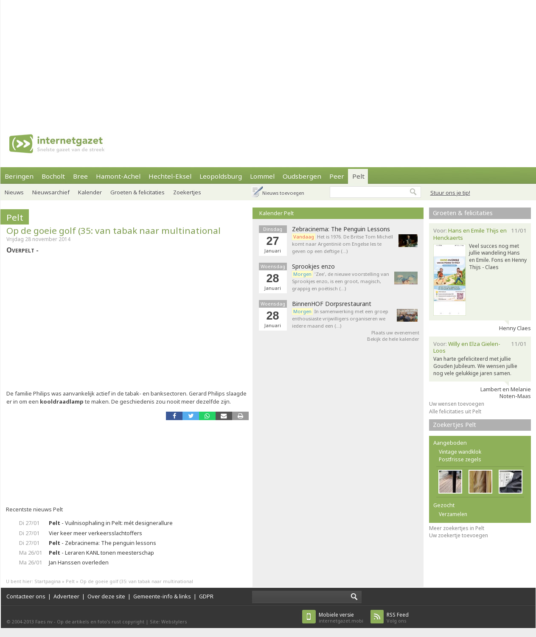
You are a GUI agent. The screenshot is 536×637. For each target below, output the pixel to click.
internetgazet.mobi (341, 618)
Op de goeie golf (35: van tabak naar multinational (113, 230)
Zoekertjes (187, 192)
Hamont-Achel (118, 176)
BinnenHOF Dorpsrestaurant (331, 304)
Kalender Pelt (276, 213)
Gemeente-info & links (162, 596)
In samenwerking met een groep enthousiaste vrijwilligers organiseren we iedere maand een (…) (340, 318)
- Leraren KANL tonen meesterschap (101, 552)
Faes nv (44, 621)
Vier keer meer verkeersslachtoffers (95, 533)
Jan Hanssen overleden (79, 562)
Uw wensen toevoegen (456, 403)
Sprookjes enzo (313, 266)
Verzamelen (453, 514)
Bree (80, 176)
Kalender (90, 192)
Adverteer (66, 596)
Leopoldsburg (220, 176)
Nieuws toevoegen (283, 193)
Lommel (262, 176)
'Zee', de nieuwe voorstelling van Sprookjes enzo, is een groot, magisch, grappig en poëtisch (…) (340, 281)
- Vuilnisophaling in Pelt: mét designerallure (111, 523)
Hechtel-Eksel (170, 176)
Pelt (358, 176)
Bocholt (53, 176)
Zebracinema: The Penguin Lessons (341, 229)
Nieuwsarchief (51, 192)
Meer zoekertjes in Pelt (456, 528)
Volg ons (398, 618)
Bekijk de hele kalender (393, 339)
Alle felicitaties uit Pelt (455, 411)
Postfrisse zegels (460, 459)
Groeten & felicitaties (137, 192)
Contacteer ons (25, 596)
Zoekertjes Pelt (454, 425)
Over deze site (106, 596)
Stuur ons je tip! (450, 192)
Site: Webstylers (168, 621)
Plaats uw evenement (395, 332)
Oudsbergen (302, 176)
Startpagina (47, 581)
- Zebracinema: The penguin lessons (102, 543)
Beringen (19, 176)
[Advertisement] (248, 59)
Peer (336, 176)
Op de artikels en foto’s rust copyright (100, 621)
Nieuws (14, 192)
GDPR (206, 596)
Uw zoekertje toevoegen (458, 535)
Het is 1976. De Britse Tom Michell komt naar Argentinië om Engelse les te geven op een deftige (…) (342, 243)
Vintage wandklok (460, 451)
